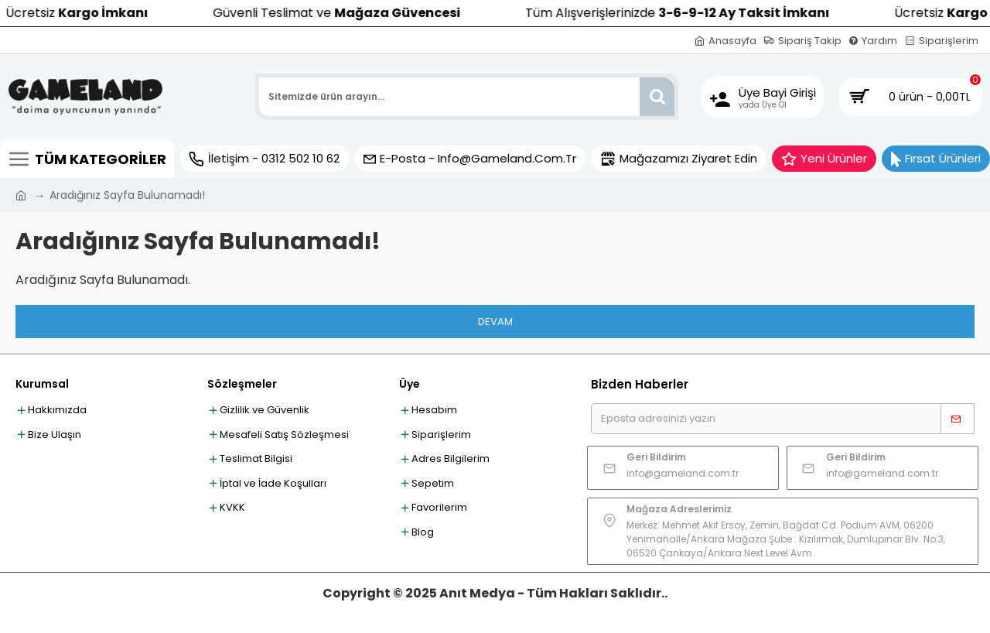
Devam (495, 321)
